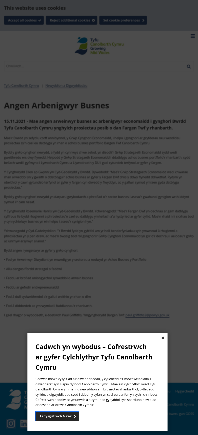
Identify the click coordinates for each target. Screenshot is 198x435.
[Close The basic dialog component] (163, 337)
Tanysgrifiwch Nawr (56, 416)
